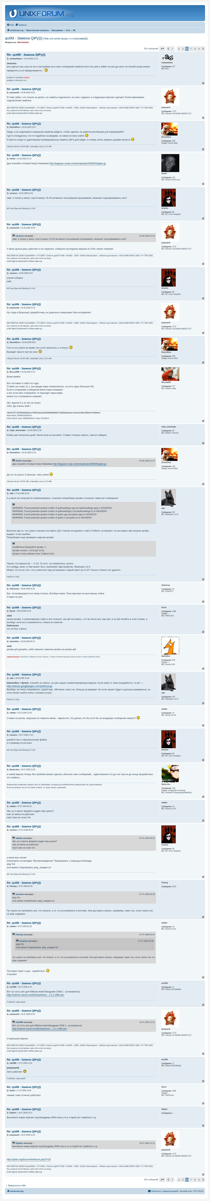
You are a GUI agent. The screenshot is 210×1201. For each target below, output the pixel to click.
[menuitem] (10, 25)
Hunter (19, 461)
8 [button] (195, 48)
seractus (20, 236)
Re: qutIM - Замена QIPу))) (26, 54)
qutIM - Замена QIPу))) (46, 38)
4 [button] (178, 48)
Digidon (19, 1143)
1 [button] (172, 48)
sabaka (19, 838)
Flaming (19, 934)
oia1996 (19, 1022)
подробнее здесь (93, 657)
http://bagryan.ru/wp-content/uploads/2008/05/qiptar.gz (78, 163)
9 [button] (199, 48)
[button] (162, 49)
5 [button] (183, 48)
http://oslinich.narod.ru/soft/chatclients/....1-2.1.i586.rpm (35, 994)
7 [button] (191, 48)
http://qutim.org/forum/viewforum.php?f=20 (29, 1159)
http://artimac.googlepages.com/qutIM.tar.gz (29, 686)
